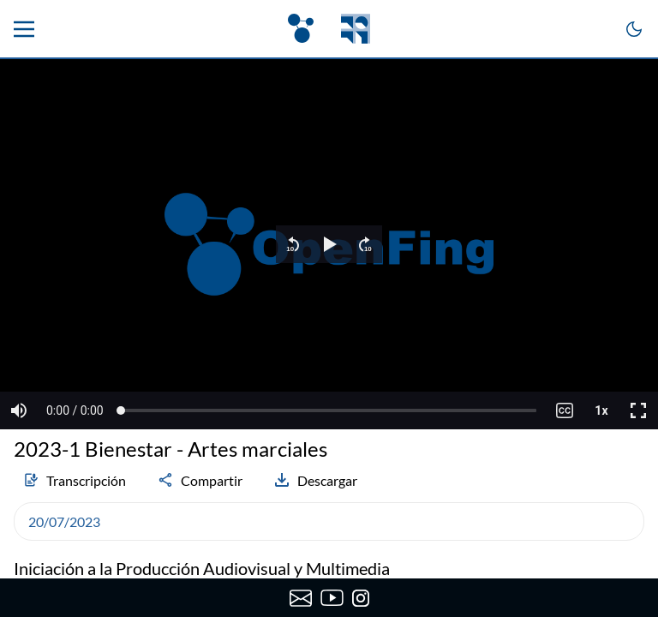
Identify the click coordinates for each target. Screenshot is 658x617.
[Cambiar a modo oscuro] (634, 29)
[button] (293, 244)
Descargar (315, 479)
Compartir (199, 479)
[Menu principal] (24, 29)
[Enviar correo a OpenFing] (300, 598)
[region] (329, 244)
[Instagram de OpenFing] (360, 598)
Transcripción (74, 479)
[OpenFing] (329, 29)
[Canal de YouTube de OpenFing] (332, 598)
